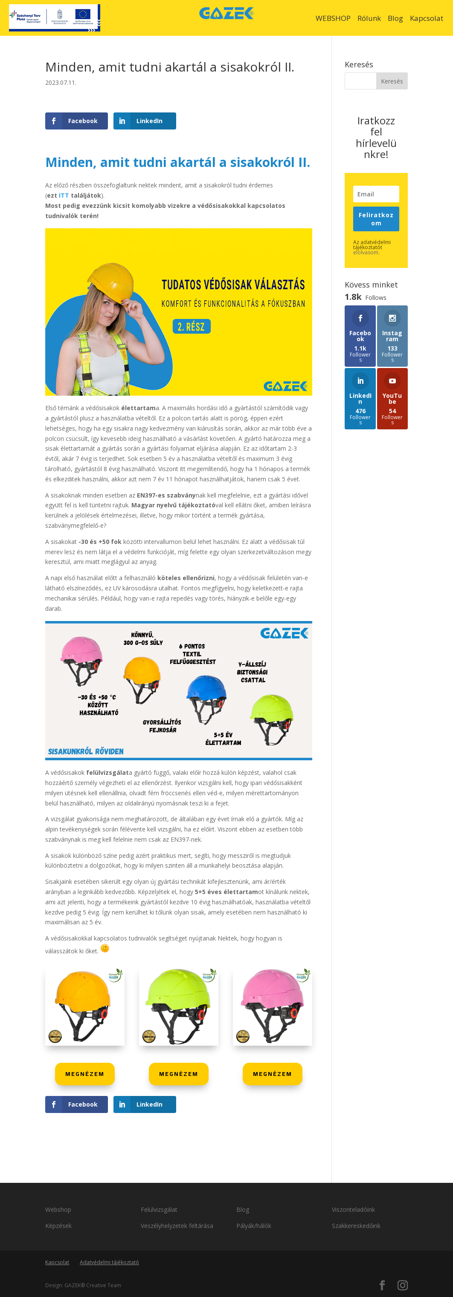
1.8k (10, 631)
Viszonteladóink (353, 1209)
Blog (395, 18)
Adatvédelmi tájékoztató (109, 1262)
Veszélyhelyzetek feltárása (178, 1226)
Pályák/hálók (253, 1226)
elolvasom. (366, 252)
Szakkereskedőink (356, 1226)
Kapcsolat (426, 18)
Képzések (58, 1226)
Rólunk (369, 18)
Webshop (58, 1209)
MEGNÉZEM (85, 1073)
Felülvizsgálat (159, 1209)
